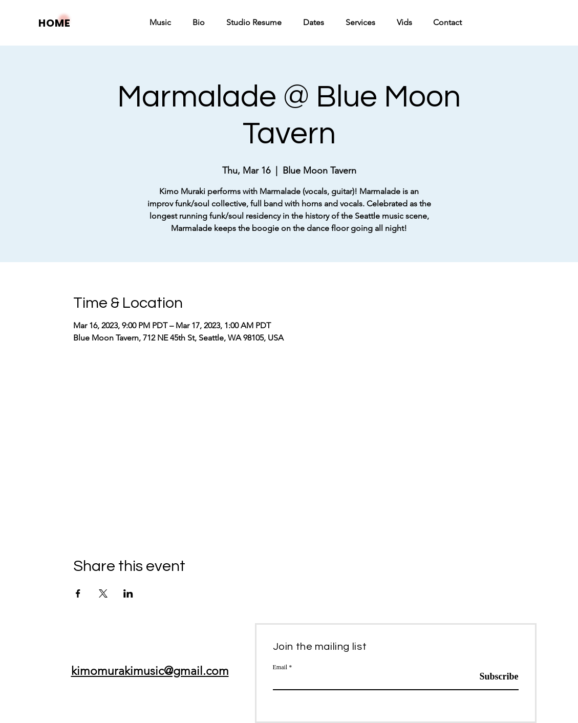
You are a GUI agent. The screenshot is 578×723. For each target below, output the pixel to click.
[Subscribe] (493, 677)
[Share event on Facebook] (78, 593)
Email (280, 667)
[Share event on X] (103, 593)
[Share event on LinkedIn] (128, 593)
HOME (54, 23)
